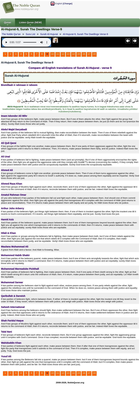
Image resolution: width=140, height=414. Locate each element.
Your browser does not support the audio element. (26, 42)
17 (89, 54)
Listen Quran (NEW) (30, 23)
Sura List (30, 34)
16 (84, 54)
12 (63, 54)
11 (57, 54)
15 (78, 54)
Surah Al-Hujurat (49, 34)
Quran (7, 23)
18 (94, 54)
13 (68, 54)
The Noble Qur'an (11, 34)
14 (73, 54)
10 (52, 54)
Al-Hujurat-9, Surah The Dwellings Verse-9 (85, 34)
